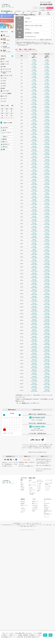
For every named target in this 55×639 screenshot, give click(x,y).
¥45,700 (34, 223)
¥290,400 (34, 333)
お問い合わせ (46, 507)
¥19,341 (34, 127)
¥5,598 (34, 77)
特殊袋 (4, 50)
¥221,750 (34, 307)
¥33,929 (34, 180)
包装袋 (4, 42)
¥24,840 (34, 147)
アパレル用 (39, 483)
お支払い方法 (34, 505)
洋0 (2, 111)
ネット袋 (46, 489)
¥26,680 (34, 153)
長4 (2, 108)
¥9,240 (34, 90)
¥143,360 (34, 277)
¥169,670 (34, 287)
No (50, 635)
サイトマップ (46, 516)
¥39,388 (34, 200)
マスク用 (38, 485)
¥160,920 (34, 283)
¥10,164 (34, 93)
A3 (2, 117)
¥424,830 (34, 387)
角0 (11, 115)
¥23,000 (34, 140)
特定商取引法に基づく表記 (48, 511)
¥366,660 (34, 363)
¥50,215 (34, 227)
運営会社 (45, 505)
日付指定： (5, 433)
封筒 (4, 35)
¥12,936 (34, 103)
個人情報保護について (48, 513)
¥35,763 (34, 187)
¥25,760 (34, 150)
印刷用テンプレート (24, 505)
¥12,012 (34, 100)
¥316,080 (34, 343)
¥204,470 (34, 300)
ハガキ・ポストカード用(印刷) (32, 493)
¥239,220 (34, 313)
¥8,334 (34, 87)
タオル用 (38, 487)
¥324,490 (34, 347)
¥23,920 (34, 143)
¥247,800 (34, 317)
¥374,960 (34, 367)
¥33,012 (34, 177)
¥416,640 (34, 383)
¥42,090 (34, 210)
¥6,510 (34, 80)
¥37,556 (34, 193)
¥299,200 (34, 337)
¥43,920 (34, 217)
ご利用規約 (46, 509)
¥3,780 (34, 70)
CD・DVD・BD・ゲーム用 (39, 481)
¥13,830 (34, 107)
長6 (6, 108)
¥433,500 (34, 390)
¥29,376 (34, 163)
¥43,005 (34, 213)
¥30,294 (34, 167)
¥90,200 (34, 257)
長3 (11, 108)
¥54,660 (34, 230)
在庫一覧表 (23, 501)
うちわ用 (38, 488)
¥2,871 (34, 67)
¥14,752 (34, 110)
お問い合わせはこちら (23, 45)
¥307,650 (34, 340)
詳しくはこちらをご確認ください (26, 466)
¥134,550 (34, 273)
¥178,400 (34, 290)
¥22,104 (34, 137)
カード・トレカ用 (32, 482)
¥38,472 (34, 197)
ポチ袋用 (30, 487)
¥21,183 (34, 133)
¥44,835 (34, 220)
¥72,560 (34, 243)
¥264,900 (34, 323)
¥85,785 (34, 253)
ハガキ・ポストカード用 (32, 490)
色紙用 (38, 490)
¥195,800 (34, 297)
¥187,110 (34, 293)
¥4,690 (34, 73)
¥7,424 (34, 83)
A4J (7, 113)
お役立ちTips (34, 508)
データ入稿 (48, 13)
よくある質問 (34, 507)
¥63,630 (34, 237)
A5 (6, 111)
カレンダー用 (47, 486)
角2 (2, 115)
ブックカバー (47, 488)
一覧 (12, 31)
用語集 (33, 510)
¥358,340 (34, 360)
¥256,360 (34, 320)
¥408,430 (34, 380)
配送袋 (4, 38)
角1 (6, 115)
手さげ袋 (5, 46)
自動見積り (23, 503)
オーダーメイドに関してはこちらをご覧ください (43, 469)
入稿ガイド (40, 13)
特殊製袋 (22, 489)
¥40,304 (34, 203)
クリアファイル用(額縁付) (48, 484)
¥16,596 (34, 117)
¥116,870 (34, 267)
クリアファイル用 (48, 480)
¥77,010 (34, 247)
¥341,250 (34, 353)
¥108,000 (34, 263)
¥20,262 (34, 130)
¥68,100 (34, 240)
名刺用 (30, 480)
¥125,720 (34, 270)
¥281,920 (34, 330)
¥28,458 (34, 160)
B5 (11, 111)
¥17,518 (34, 120)
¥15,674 (34, 113)
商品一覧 (15, 13)
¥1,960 (34, 63)
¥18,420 (34, 123)
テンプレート (23, 13)
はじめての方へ (47, 503)
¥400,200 (34, 377)
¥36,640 (34, 190)
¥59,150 (34, 233)
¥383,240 (34, 370)
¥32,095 (34, 173)
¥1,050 (34, 60)
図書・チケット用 (32, 485)
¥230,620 (34, 310)
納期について (34, 503)
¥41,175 (34, 207)
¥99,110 (34, 260)
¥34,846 (34, 183)
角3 (2, 113)
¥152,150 (34, 280)
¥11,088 (34, 97)
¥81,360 (34, 250)
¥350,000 (34, 357)
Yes (45, 635)
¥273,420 (34, 327)
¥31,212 (34, 170)
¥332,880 (34, 350)
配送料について (26, 403)
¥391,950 (34, 373)
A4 (11, 113)
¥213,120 (34, 303)
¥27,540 (34, 157)
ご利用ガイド (32, 13)
